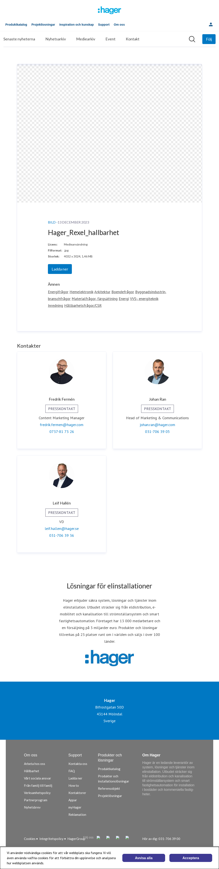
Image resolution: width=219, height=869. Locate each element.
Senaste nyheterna (19, 39)
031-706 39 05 (157, 431)
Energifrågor (58, 291)
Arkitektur (102, 291)
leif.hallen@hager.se (62, 528)
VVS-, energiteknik (144, 298)
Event (110, 39)
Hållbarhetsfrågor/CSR (83, 305)
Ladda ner (60, 269)
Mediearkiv (85, 39)
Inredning (55, 305)
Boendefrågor (122, 291)
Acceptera (190, 858)
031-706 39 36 (61, 535)
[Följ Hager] (209, 39)
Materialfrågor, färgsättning (95, 298)
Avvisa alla (143, 858)
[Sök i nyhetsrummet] (192, 39)
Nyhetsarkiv (55, 39)
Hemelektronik (81, 291)
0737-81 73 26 (61, 431)
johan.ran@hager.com (157, 424)
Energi (124, 298)
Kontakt (132, 39)
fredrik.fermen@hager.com (61, 424)
